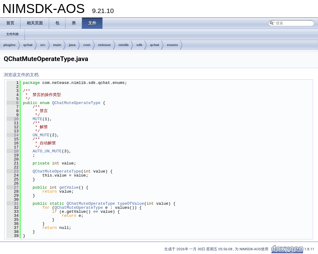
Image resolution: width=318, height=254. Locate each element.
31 (13, 203)
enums (172, 45)
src (42, 45)
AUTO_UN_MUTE (47, 151)
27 (13, 187)
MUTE (37, 119)
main (57, 45)
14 (13, 135)
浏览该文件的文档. (22, 74)
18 (13, 151)
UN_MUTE (41, 135)
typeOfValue (130, 203)
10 (13, 119)
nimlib (124, 45)
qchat (27, 45)
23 (13, 171)
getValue (69, 187)
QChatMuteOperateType (76, 103)
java (72, 45)
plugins (9, 45)
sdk (139, 45)
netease (104, 45)
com (86, 45)
